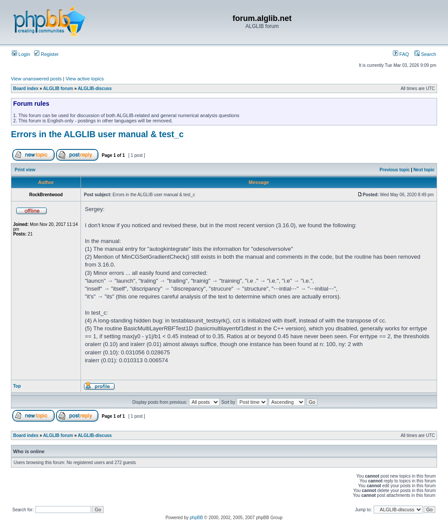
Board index (25, 88)
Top (17, 386)
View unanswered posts (36, 78)
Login (21, 54)
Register (46, 54)
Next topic (423, 169)
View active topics (85, 78)
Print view (25, 169)
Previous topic (395, 169)
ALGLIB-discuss (95, 88)
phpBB (196, 517)
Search (425, 54)
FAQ (401, 54)
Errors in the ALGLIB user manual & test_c (97, 134)
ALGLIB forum (58, 88)
